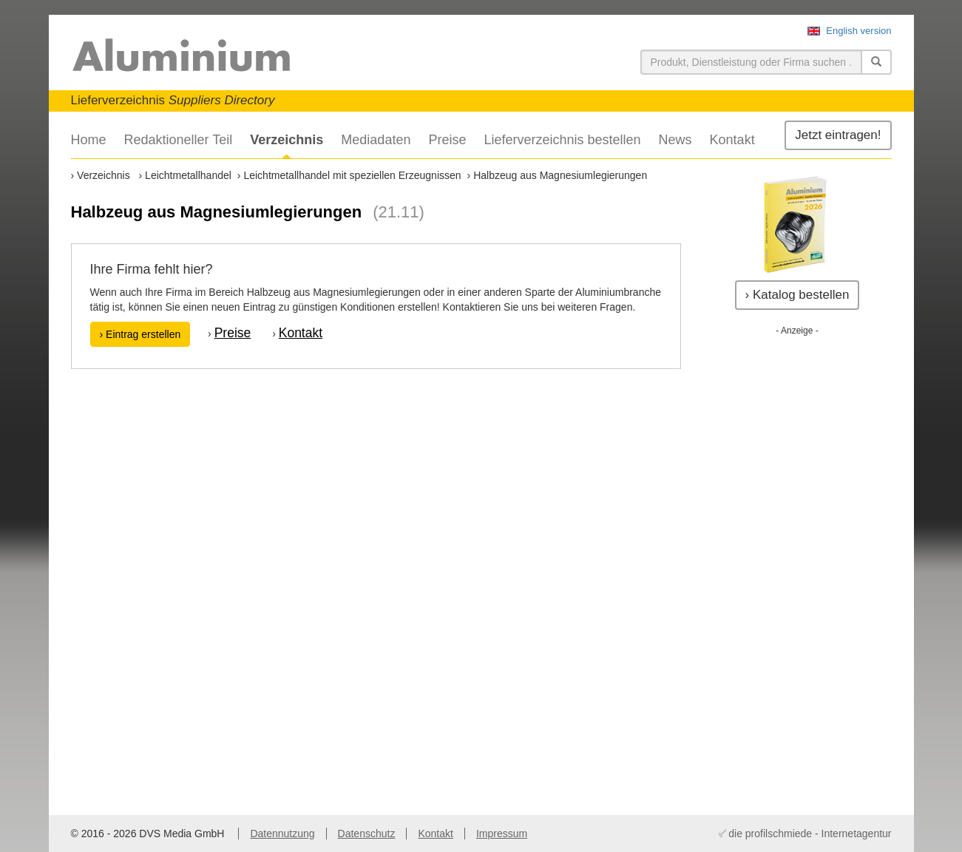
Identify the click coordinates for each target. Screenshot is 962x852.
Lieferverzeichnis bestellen (562, 139)
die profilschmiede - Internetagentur (809, 833)
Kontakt (732, 139)
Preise (447, 139)
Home (88, 139)
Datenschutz (367, 833)
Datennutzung (282, 833)
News (675, 139)
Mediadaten (375, 139)
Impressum (501, 833)
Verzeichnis (286, 139)
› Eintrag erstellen (140, 334)
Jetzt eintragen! (838, 135)
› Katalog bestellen (797, 295)
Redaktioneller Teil (178, 139)
